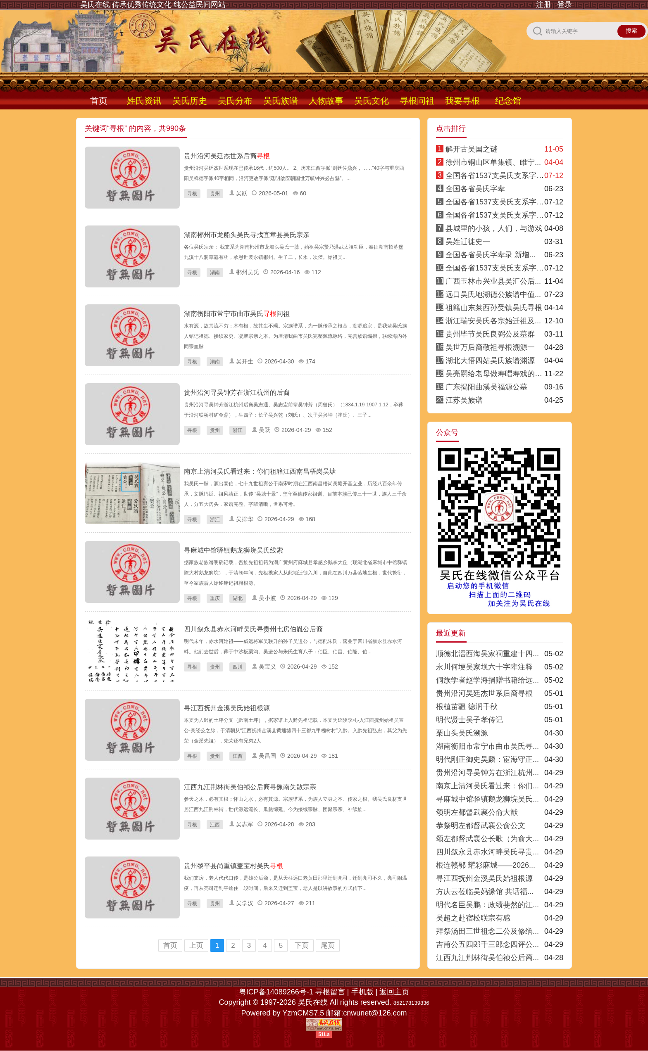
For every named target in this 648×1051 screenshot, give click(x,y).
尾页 (328, 945)
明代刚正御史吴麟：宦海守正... (487, 759)
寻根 (192, 194)
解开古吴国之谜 (472, 149)
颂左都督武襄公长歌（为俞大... (487, 839)
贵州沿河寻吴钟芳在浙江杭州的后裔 (237, 392)
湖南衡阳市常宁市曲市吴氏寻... (487, 746)
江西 (238, 756)
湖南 (215, 272)
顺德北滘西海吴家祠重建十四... (487, 654)
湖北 (238, 598)
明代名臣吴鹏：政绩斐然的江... (487, 905)
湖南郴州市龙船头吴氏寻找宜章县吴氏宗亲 (247, 234)
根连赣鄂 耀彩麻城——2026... (485, 865)
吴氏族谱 (280, 100)
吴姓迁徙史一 (468, 241)
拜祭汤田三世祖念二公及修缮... (487, 931)
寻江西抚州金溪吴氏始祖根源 (227, 708)
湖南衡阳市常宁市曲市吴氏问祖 (237, 313)
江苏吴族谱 (464, 400)
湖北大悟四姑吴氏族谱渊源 (490, 360)
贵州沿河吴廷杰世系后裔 (227, 155)
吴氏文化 (371, 100)
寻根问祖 (417, 100)
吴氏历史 (189, 100)
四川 (238, 667)
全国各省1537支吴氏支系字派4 (497, 202)
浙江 (238, 430)
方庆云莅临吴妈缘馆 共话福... (485, 891)
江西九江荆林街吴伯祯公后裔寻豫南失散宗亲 (250, 786)
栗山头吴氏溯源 (462, 733)
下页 (302, 945)
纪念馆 (508, 100)
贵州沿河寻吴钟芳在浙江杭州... (487, 773)
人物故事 (326, 100)
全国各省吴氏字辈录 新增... (491, 255)
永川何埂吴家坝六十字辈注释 (484, 667)
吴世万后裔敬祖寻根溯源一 (490, 347)
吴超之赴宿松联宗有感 (473, 918)
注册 (543, 4)
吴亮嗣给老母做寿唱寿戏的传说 (498, 374)
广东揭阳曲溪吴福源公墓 (486, 387)
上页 (196, 945)
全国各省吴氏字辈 (475, 189)
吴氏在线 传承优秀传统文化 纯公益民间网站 (153, 4)
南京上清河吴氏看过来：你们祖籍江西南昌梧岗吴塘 (260, 471)
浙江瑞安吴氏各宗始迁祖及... (493, 321)
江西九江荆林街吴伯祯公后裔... (487, 958)
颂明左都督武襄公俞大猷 (477, 812)
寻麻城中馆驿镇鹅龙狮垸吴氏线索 (233, 550)
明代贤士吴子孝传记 (469, 720)
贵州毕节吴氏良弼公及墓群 (490, 334)
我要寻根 (462, 100)
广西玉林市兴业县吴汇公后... (493, 281)
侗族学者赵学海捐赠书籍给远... (487, 680)
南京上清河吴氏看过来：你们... (487, 786)
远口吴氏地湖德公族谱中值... (493, 294)
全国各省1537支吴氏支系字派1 (497, 175)
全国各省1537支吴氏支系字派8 (497, 268)
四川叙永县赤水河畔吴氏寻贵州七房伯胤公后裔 (253, 629)
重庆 (215, 598)
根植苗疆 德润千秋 (467, 706)
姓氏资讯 (144, 100)
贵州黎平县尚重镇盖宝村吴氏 (233, 865)
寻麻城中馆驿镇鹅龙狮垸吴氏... (487, 799)
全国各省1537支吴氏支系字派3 (497, 215)
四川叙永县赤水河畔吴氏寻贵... (487, 852)
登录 (564, 4)
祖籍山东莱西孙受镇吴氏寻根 (494, 308)
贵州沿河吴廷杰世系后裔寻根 (484, 693)
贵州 (215, 194)
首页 (98, 100)
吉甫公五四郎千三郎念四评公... (487, 944)
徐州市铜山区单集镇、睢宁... (493, 162)
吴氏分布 (235, 100)
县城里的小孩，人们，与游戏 (494, 228)
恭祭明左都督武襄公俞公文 (480, 825)
